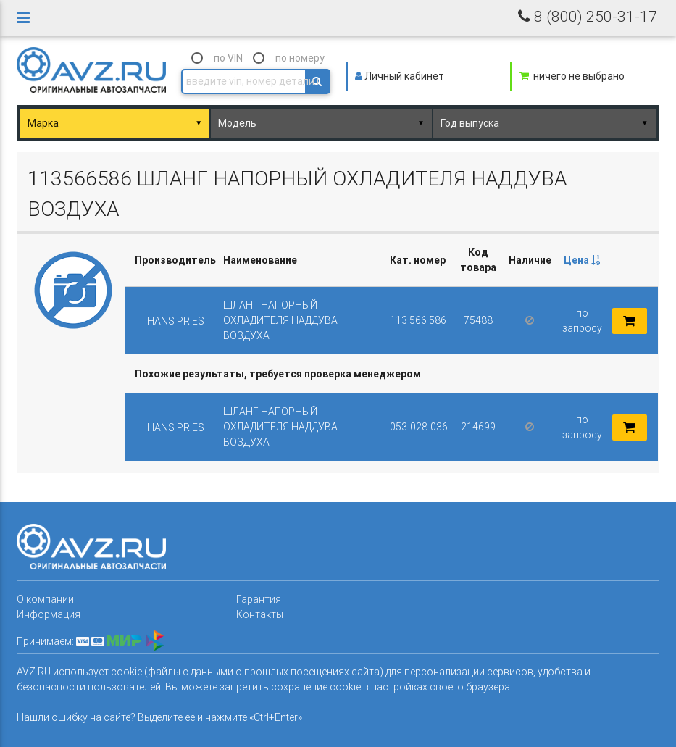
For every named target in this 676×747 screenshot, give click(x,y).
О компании (45, 599)
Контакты (259, 614)
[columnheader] (582, 260)
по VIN (228, 57)
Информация (48, 614)
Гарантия (258, 599)
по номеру (300, 57)
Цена (582, 260)
